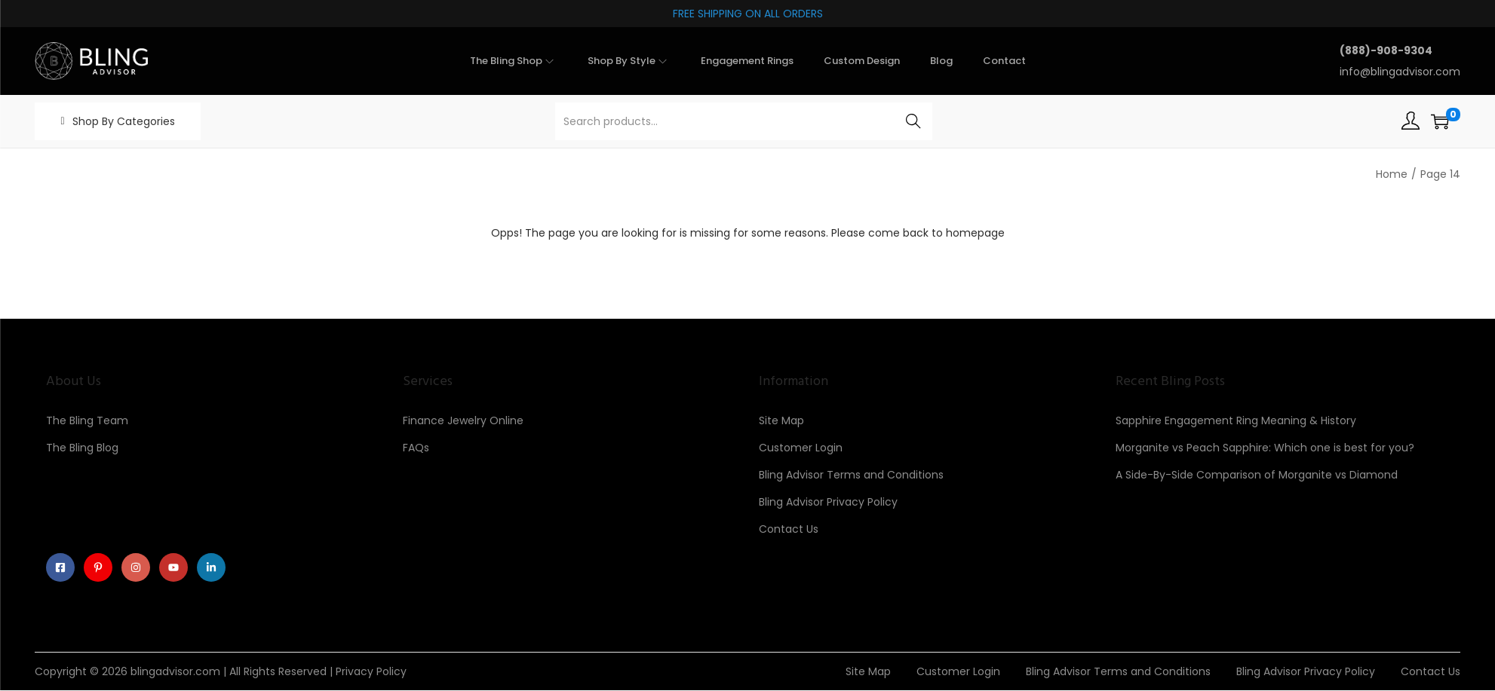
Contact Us (788, 529)
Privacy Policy (371, 672)
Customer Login (801, 447)
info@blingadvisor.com (1400, 71)
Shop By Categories (123, 121)
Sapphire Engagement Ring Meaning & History (1236, 420)
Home (1392, 174)
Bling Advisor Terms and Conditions (851, 474)
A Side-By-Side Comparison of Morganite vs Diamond (1257, 474)
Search (913, 121)
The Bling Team (87, 420)
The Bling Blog (82, 447)
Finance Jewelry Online (463, 420)
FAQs (416, 447)
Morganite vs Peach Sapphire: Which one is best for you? (1265, 447)
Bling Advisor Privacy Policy (828, 501)
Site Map (781, 420)
